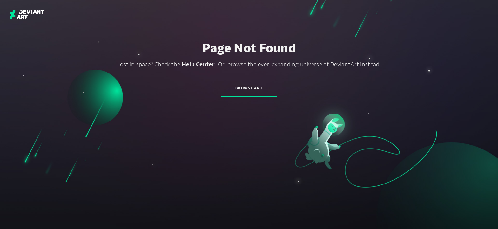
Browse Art (249, 88)
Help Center (198, 63)
